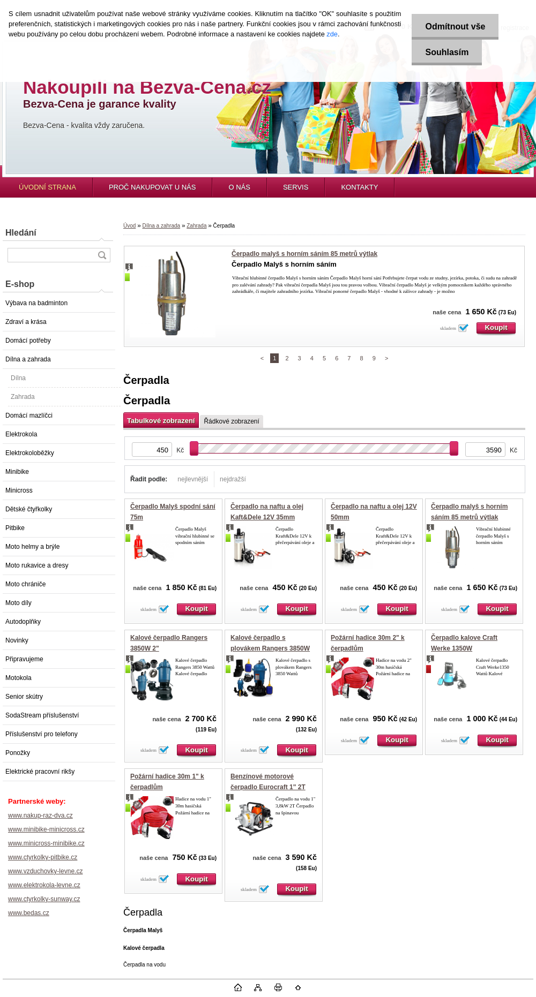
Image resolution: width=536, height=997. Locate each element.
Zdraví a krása (26, 322)
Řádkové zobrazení (231, 421)
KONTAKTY (359, 187)
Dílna (18, 378)
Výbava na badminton (36, 303)
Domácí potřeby (28, 340)
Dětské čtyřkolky (28, 509)
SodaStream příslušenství (42, 715)
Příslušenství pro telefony (41, 734)
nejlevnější (192, 479)
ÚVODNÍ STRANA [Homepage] (47, 187)
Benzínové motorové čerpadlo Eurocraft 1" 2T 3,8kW (268, 787)
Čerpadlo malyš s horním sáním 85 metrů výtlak (304, 254)
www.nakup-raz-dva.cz (40, 815)
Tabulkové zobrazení (161, 421)
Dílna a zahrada (28, 359)
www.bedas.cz (28, 913)
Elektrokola (21, 434)
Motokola (18, 678)
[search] (101, 255)
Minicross (19, 490)
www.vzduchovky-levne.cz (45, 871)
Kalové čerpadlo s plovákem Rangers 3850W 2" (270, 648)
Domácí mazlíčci (29, 415)
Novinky (16, 640)
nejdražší (233, 479)
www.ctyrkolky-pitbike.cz (42, 857)
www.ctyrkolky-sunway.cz (44, 899)
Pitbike (15, 528)
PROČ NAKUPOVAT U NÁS (152, 187)
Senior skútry (24, 696)
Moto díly (18, 603)
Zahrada (23, 397)
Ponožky (17, 753)
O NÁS (239, 187)
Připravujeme (24, 659)
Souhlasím (446, 52)
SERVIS (295, 187)
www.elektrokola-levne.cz (44, 885)
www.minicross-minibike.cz (46, 843)
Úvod (129, 226)
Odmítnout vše (455, 26)
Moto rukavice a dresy (36, 565)
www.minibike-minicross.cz (46, 829)
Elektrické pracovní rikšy (40, 771)
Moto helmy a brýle (32, 546)
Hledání (20, 232)
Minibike (17, 471)
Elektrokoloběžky (29, 453)
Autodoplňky (23, 621)
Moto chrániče (25, 584)
